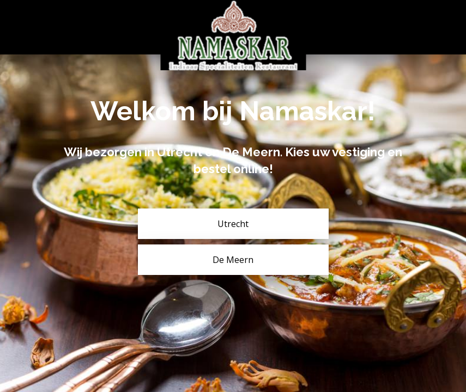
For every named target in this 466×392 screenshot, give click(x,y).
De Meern (233, 260)
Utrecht (233, 224)
